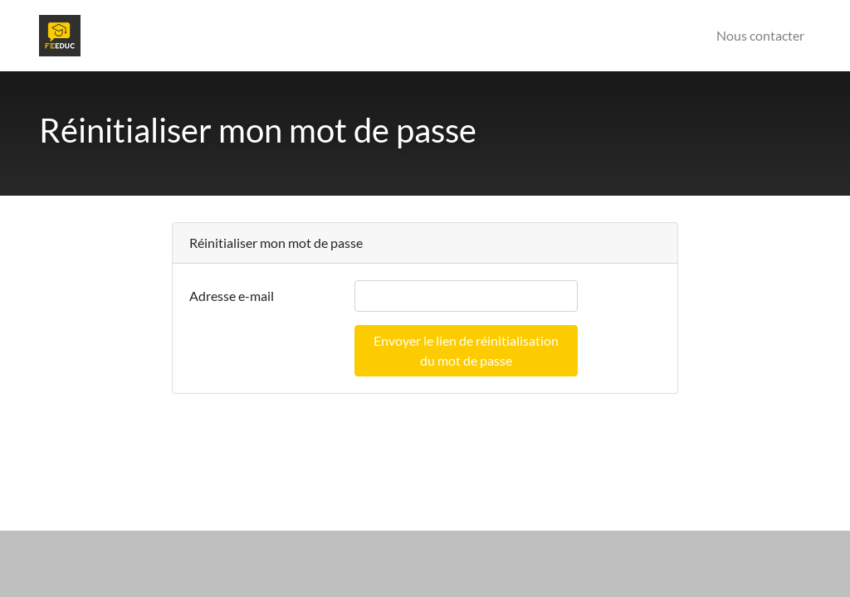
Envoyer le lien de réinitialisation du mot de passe (466, 350)
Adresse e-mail (231, 295)
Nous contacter (760, 35)
